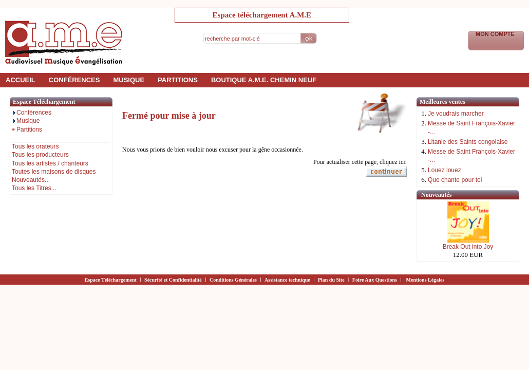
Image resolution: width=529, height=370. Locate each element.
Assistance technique (287, 280)
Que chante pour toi (455, 179)
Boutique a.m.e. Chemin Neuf (263, 80)
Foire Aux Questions (374, 280)
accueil (20, 80)
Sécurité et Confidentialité (173, 280)
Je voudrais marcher (456, 113)
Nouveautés (436, 194)
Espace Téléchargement (111, 280)
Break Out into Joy (468, 246)
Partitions (27, 129)
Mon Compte (496, 34)
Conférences (31, 112)
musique (128, 80)
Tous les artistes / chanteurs (50, 163)
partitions (178, 80)
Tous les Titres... (34, 188)
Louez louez (444, 170)
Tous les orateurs (35, 146)
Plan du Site (331, 280)
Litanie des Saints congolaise (467, 141)
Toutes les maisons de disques (54, 171)
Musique (26, 120)
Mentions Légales (425, 280)
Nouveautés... (31, 179)
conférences (74, 80)
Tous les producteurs (40, 154)
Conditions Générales (233, 280)
